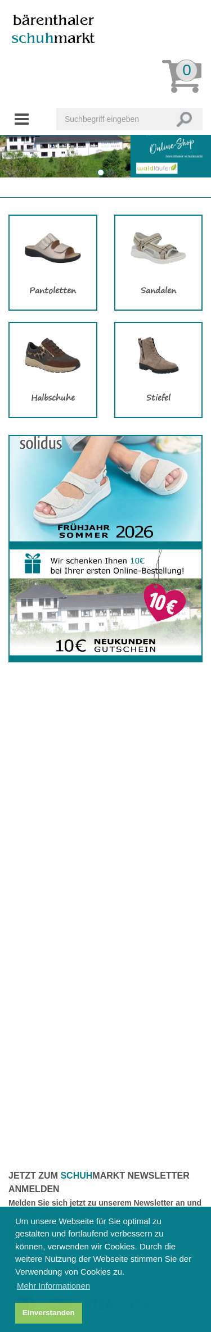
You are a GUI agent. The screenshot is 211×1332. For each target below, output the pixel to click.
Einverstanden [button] (49, 1312)
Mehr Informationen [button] (53, 1285)
